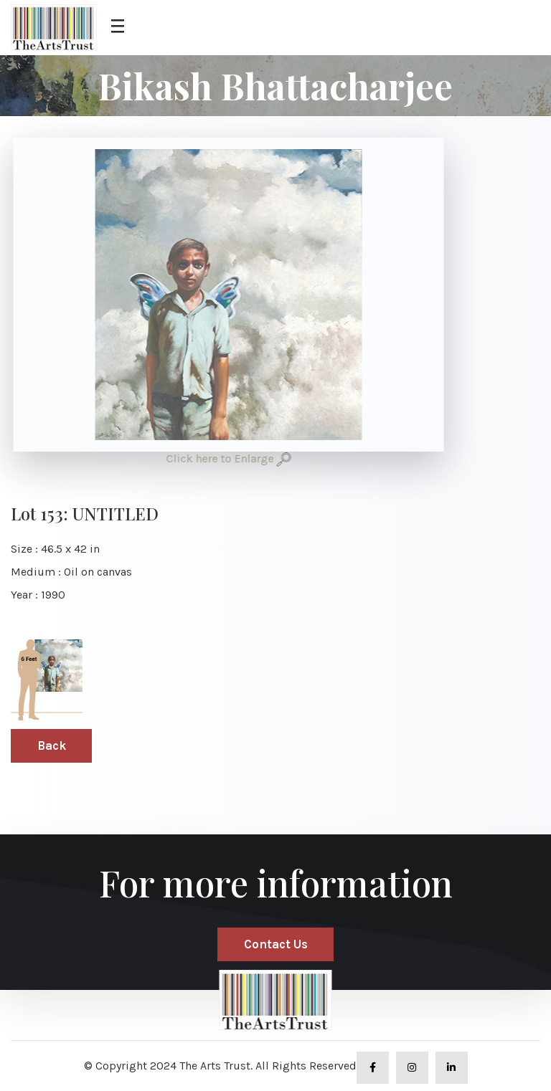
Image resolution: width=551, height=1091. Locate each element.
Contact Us (276, 944)
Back (51, 745)
